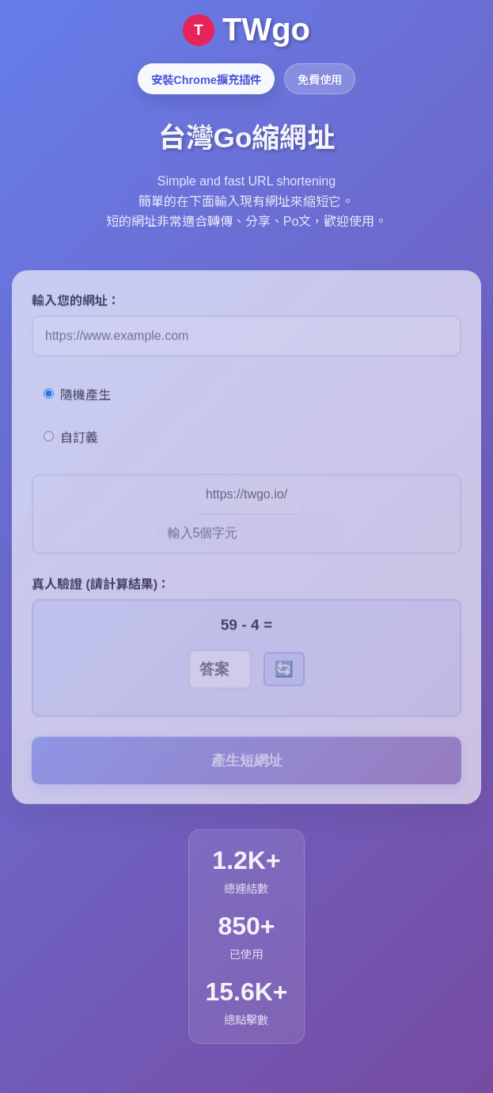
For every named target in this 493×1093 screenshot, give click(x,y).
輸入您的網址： (76, 311)
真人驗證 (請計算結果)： (101, 594)
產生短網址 (247, 771)
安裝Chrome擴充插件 (205, 80)
